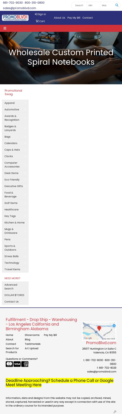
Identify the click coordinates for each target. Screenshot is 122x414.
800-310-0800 (34, 3)
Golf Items (10, 203)
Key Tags (10, 216)
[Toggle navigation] (5, 28)
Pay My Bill (73, 18)
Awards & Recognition (11, 118)
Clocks (8, 156)
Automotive (11, 109)
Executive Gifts (13, 186)
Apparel (9, 103)
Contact (87, 18)
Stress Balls (11, 256)
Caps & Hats (12, 150)
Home (9, 335)
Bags (7, 137)
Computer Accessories (12, 164)
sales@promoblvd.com (19, 8)
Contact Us (11, 301)
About (9, 339)
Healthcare (11, 209)
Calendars (10, 143)
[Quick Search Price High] (107, 5)
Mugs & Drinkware (10, 231)
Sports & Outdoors (10, 248)
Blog (27, 339)
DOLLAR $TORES (14, 295)
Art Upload (31, 348)
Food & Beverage (10, 194)
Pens (7, 239)
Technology (11, 263)
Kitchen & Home (14, 222)
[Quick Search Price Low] (93, 5)
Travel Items (12, 269)
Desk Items (11, 173)
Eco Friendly (12, 179)
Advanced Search (10, 286)
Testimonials (32, 344)
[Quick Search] (79, 5)
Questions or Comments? (22, 359)
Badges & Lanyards (10, 128)
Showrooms (32, 335)
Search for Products (12, 350)
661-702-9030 (13, 3)
